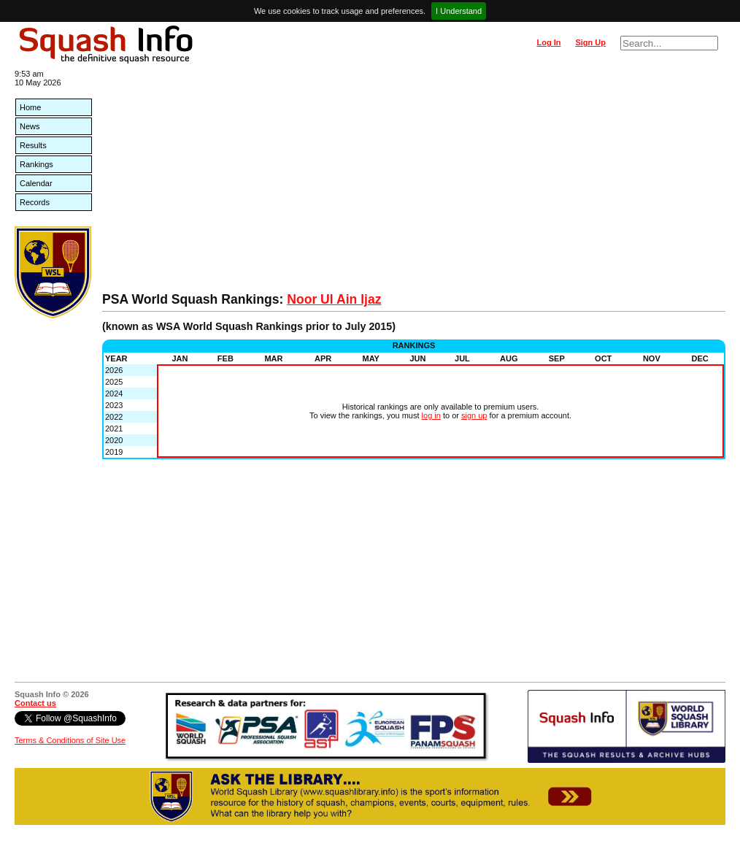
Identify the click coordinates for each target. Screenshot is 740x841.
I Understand (459, 11)
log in (431, 415)
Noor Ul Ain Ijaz (334, 299)
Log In (548, 42)
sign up (474, 415)
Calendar (36, 183)
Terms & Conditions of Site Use (70, 740)
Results (33, 145)
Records (35, 202)
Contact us (35, 703)
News (30, 126)
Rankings (36, 164)
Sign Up (590, 42)
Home (30, 107)
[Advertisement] (413, 182)
